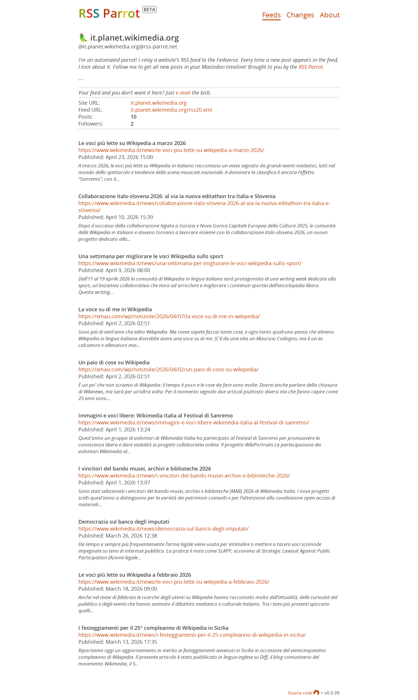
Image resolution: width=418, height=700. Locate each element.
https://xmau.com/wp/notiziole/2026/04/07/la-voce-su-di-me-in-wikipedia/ (169, 316)
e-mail (183, 92)
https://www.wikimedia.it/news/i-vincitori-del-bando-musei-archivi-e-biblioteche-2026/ (184, 475)
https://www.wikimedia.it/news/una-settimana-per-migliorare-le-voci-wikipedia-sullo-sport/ (190, 263)
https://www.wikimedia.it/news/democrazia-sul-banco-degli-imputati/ (163, 528)
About (330, 14)
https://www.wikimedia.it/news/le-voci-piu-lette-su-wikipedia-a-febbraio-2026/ (173, 581)
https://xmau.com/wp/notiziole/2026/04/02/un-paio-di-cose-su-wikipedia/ (168, 369)
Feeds (271, 14)
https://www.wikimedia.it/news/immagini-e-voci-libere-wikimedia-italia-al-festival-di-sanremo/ (193, 422)
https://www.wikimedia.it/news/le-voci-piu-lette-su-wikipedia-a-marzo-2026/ (171, 149)
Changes (300, 14)
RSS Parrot (311, 66)
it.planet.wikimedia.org (159, 102)
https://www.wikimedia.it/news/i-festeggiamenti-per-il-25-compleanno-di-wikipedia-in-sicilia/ (192, 634)
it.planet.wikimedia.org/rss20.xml (171, 109)
